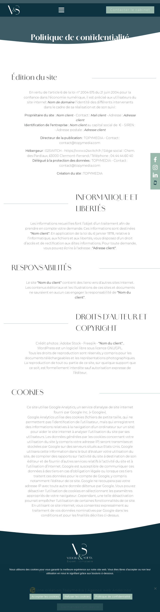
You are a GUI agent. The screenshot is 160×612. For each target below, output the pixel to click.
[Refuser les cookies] (155, 589)
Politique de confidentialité (112, 597)
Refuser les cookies (77, 597)
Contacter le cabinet (130, 10)
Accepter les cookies (45, 597)
